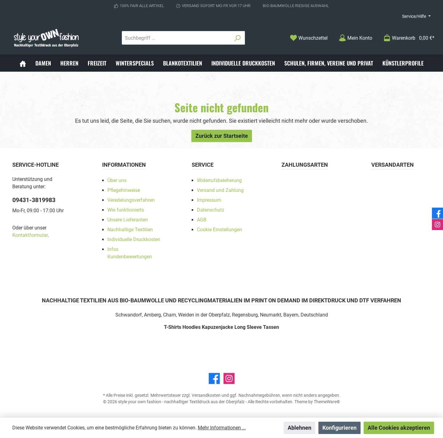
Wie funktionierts (125, 210)
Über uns (116, 180)
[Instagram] (229, 378)
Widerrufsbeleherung (219, 180)
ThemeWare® (327, 401)
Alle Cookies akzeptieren (399, 427)
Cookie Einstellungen (219, 230)
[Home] (23, 63)
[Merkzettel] (309, 38)
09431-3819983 (33, 200)
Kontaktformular (30, 235)
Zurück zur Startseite (221, 136)
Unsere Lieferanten (127, 220)
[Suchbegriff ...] (176, 38)
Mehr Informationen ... (222, 428)
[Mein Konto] (355, 38)
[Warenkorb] (407, 38)
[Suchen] (237, 38)
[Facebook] (214, 378)
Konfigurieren (339, 427)
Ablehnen (299, 427)
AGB (201, 220)
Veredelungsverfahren (131, 200)
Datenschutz (210, 210)
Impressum (209, 200)
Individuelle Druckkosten (133, 239)
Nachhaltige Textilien (130, 230)
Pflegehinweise (123, 190)
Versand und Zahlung (220, 190)
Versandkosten (206, 395)
